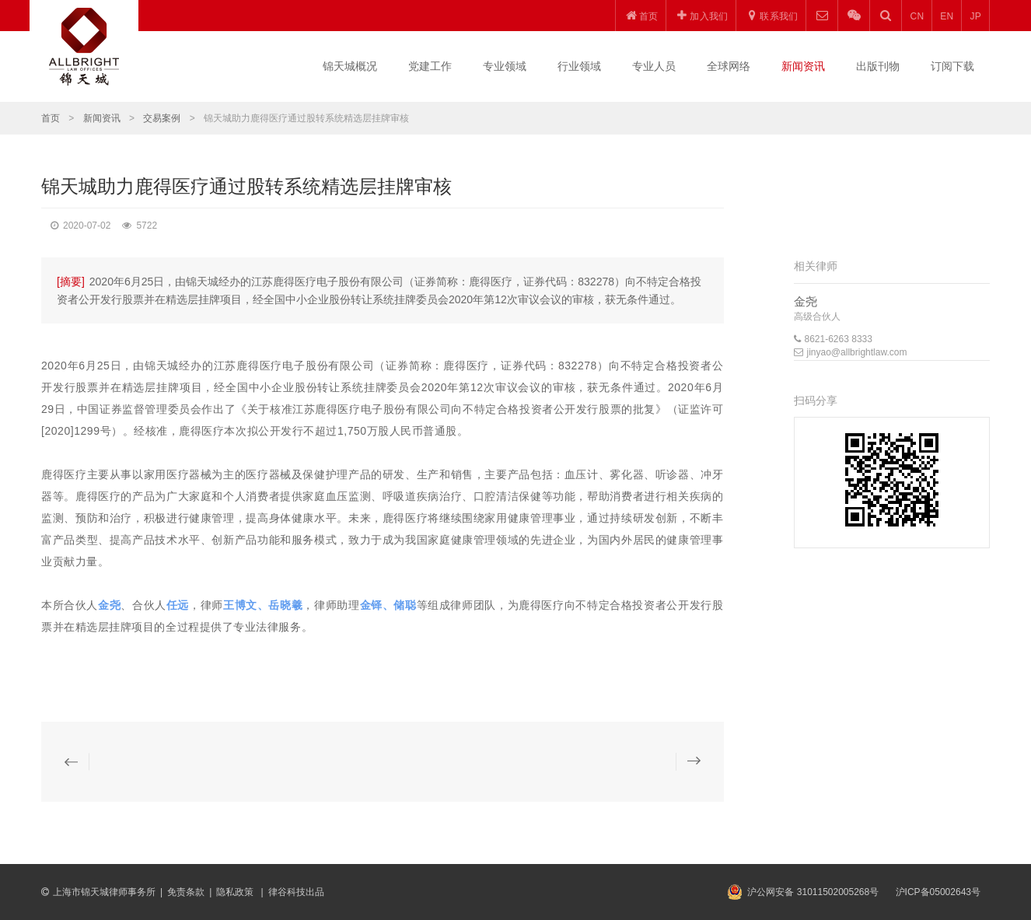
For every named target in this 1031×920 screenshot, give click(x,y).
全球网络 (728, 66)
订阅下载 (952, 66)
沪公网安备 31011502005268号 (813, 892)
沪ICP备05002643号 (938, 892)
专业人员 (654, 66)
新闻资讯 (803, 66)
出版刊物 (878, 66)
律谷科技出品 (296, 892)
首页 (50, 118)
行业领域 (579, 66)
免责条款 (185, 892)
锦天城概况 (350, 66)
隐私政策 (236, 892)
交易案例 (161, 118)
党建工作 (430, 66)
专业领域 (504, 66)
